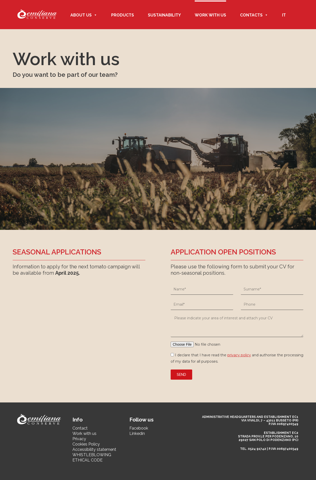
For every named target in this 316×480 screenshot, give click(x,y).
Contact (80, 428)
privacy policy (239, 355)
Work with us (210, 15)
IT (284, 15)
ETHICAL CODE (87, 460)
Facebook (138, 428)
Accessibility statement (94, 449)
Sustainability (164, 15)
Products (122, 15)
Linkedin (137, 433)
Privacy (79, 438)
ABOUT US (83, 15)
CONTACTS (254, 15)
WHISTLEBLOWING (91, 454)
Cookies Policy (86, 444)
